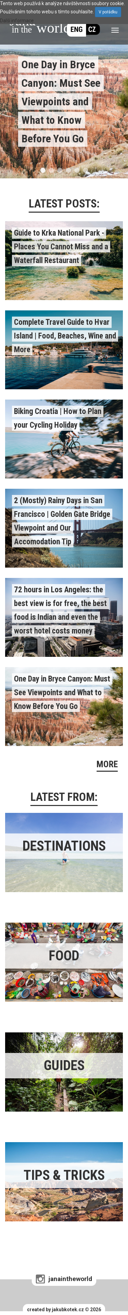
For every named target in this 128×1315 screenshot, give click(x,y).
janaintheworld (70, 1279)
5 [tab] (77, 170)
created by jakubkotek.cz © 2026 (64, 1309)
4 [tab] (68, 170)
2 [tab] (51, 170)
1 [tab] (42, 170)
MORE (107, 764)
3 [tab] (59, 170)
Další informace (17, 20)
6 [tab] (85, 170)
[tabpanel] (64, 89)
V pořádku (108, 12)
